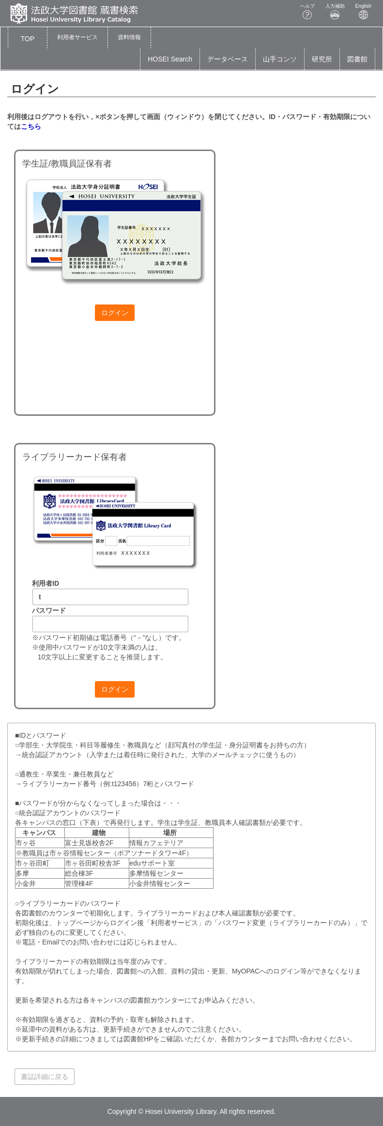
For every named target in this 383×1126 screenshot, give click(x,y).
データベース (227, 59)
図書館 (357, 59)
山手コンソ (280, 59)
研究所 (322, 59)
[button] (77, 37)
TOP (28, 39)
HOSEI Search (170, 59)
